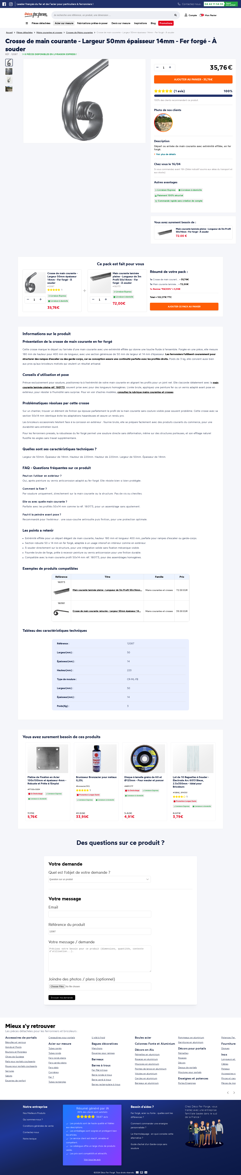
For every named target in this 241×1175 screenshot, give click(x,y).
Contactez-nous (31, 1132)
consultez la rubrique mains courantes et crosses (145, 392)
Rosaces (182, 1057)
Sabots (8, 1075)
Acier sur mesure (63, 23)
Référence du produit (66, 927)
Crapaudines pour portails (61, 1037)
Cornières (53, 1072)
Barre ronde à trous (102, 1074)
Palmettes (183, 1053)
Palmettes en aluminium (147, 1054)
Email (53, 910)
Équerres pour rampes (103, 1053)
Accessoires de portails (21, 1037)
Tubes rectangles (57, 1081)
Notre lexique (29, 1138)
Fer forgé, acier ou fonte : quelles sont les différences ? (152, 1115)
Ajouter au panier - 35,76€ (193, 79)
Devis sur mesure (121, 23)
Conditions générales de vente (38, 1125)
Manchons (97, 1048)
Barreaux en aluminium (147, 1083)
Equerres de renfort (15, 1080)
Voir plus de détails (165, 154)
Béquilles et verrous (15, 1042)
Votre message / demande (71, 945)
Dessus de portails (187, 1067)
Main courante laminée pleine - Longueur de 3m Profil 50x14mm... (107, 590)
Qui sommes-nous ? (33, 1119)
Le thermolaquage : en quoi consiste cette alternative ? (152, 1135)
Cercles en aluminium (146, 1078)
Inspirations (140, 23)
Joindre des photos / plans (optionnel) (81, 982)
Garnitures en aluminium (190, 1042)
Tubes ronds (54, 1053)
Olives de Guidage (14, 1056)
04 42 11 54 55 (214, 4)
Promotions (166, 23)
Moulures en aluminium (147, 1064)
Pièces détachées (41, 23)
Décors (181, 1062)
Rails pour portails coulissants (20, 1061)
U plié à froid (98, 1037)
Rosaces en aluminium (146, 1059)
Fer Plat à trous (99, 1070)
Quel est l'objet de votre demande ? (79, 875)
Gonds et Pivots (13, 1047)
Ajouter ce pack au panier (184, 306)
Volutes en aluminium (146, 1073)
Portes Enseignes (187, 1083)
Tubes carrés (54, 1048)
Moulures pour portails (189, 1072)
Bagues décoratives (105, 1043)
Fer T (51, 1077)
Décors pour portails (192, 1048)
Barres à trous (101, 1065)
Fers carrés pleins (57, 1062)
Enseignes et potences (193, 1078)
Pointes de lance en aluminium (150, 1068)
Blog (153, 23)
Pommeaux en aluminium (191, 1037)
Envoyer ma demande (62, 1000)
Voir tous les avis (92, 1159)
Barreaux (98, 1059)
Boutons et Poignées (16, 1051)
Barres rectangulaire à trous (106, 1084)
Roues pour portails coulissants (21, 1066)
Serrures (9, 1071)
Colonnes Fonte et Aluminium (155, 1043)
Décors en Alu (144, 1049)
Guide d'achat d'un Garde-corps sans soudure (149, 1146)
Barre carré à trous (101, 1079)
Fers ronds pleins (57, 1057)
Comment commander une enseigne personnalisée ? (149, 1125)
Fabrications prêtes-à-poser (92, 23)
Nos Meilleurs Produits (34, 1113)
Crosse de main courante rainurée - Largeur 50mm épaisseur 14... (107, 611)
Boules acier (143, 1037)
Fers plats (53, 1067)
